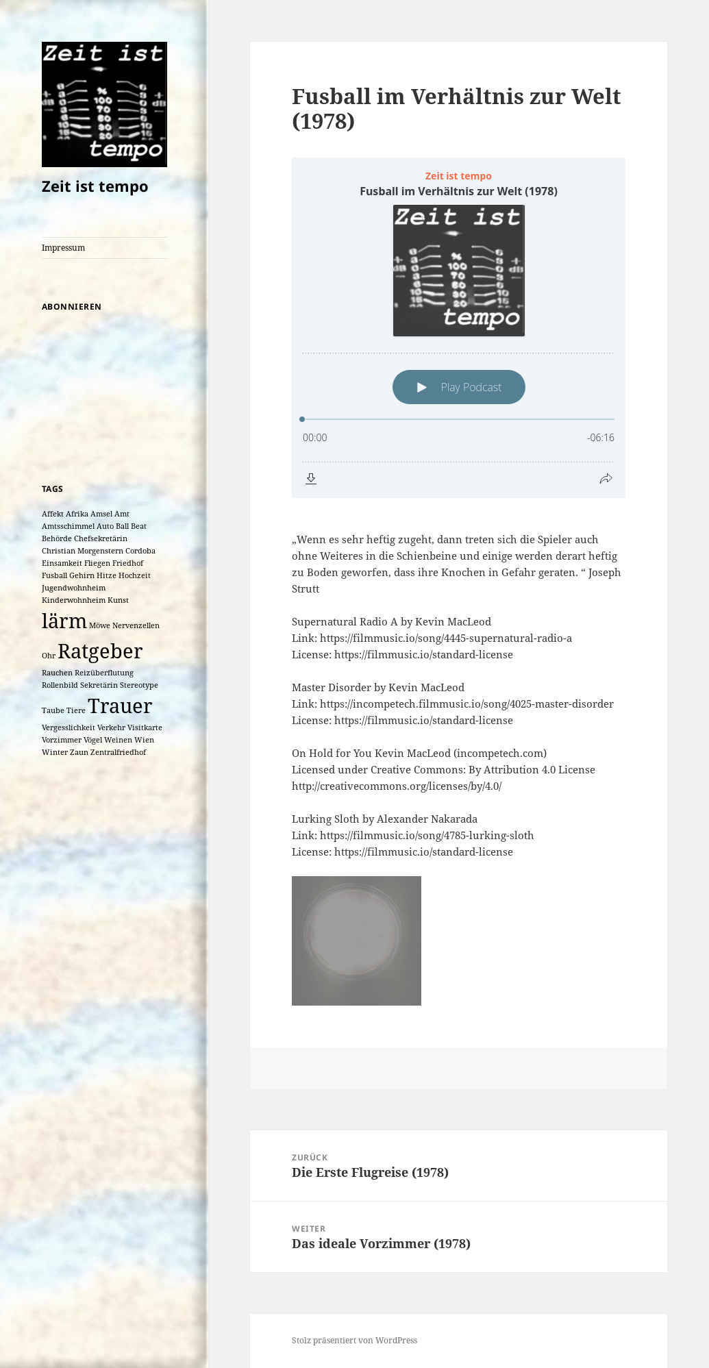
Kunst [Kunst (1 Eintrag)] (118, 600)
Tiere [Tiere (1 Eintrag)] (76, 710)
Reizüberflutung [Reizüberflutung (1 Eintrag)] (104, 672)
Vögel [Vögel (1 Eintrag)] (93, 740)
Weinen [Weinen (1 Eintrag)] (118, 740)
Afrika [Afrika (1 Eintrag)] (77, 514)
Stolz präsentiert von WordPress (354, 1340)
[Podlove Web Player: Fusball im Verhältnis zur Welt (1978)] (458, 328)
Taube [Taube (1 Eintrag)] (53, 710)
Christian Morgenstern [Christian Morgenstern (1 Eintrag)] (82, 551)
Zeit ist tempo (95, 185)
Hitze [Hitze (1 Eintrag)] (106, 575)
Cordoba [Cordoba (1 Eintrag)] (140, 551)
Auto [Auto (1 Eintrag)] (105, 526)
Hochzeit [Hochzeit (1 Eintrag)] (135, 575)
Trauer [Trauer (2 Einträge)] (120, 705)
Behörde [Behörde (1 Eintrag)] (57, 538)
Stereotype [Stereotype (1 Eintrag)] (139, 685)
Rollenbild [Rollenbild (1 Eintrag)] (60, 685)
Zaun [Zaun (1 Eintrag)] (79, 752)
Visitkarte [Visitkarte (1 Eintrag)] (144, 727)
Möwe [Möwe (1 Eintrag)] (99, 625)
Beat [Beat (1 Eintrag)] (139, 526)
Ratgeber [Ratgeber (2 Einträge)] (100, 650)
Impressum (63, 247)
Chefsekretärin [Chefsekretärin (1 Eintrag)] (100, 538)
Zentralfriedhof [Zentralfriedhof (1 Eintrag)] (118, 752)
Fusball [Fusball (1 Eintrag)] (54, 575)
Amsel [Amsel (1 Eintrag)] (101, 514)
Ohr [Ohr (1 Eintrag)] (48, 655)
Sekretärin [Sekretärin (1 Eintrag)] (99, 685)
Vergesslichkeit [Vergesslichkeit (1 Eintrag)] (68, 727)
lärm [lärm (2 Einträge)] (64, 620)
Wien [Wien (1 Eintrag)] (144, 740)
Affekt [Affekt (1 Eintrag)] (53, 514)
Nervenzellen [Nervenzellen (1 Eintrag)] (136, 625)
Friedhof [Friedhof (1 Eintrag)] (127, 563)
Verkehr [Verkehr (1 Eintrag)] (111, 727)
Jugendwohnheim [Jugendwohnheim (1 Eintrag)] (73, 588)
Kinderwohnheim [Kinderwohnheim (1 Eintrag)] (73, 600)
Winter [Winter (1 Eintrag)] (55, 752)
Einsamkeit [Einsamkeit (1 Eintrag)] (62, 563)
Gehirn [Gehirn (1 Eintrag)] (82, 575)
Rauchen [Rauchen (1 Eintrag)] (57, 672)
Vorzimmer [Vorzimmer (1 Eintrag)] (62, 740)
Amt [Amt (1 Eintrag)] (121, 514)
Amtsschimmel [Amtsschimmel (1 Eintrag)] (68, 526)
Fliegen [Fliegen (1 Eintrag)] (97, 563)
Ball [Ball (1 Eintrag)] (122, 526)
